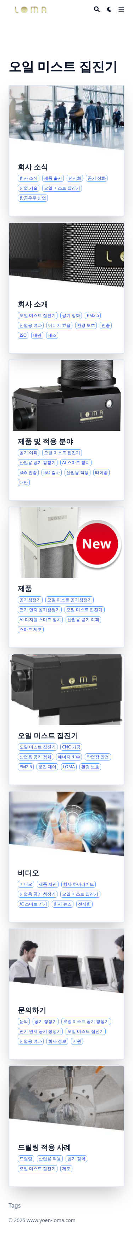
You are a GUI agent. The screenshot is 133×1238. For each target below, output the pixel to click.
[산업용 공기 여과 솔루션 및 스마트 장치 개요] (66, 430)
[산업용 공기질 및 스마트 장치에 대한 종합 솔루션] (66, 577)
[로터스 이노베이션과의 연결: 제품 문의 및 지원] (66, 994)
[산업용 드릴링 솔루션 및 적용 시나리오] (66, 1126)
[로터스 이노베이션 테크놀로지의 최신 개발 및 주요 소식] (66, 151)
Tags (15, 1205)
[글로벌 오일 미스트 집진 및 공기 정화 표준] (66, 288)
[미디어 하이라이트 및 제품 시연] (66, 857)
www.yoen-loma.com (51, 1220)
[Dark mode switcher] (109, 9)
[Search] (97, 9)
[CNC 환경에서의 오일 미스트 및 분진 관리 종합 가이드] (66, 719)
